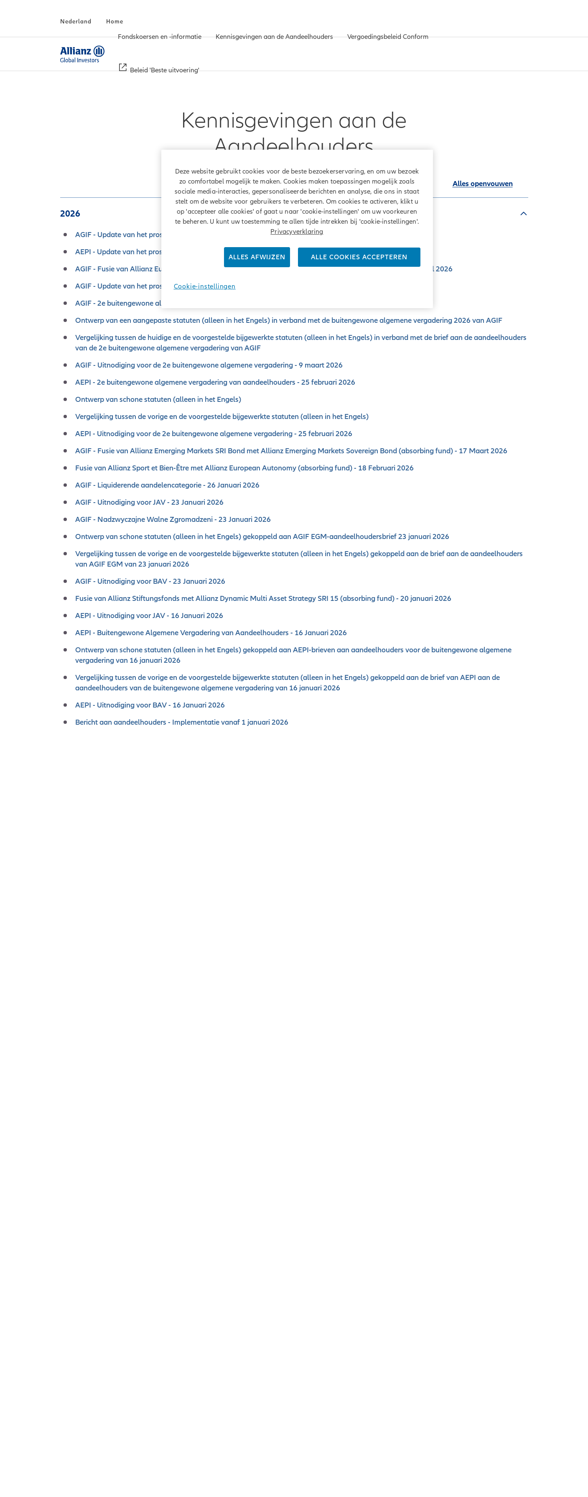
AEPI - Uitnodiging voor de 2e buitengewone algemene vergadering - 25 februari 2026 (213, 433)
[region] (297, 229)
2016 (70, 1154)
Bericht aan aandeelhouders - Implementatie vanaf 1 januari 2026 (181, 722)
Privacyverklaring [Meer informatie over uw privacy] (296, 231)
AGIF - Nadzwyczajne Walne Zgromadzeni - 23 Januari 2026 (173, 519)
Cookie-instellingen (205, 286)
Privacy (208, 1474)
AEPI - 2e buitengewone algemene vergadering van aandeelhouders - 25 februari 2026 (215, 382)
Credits (177, 1474)
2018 (70, 1090)
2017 (70, 1122)
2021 (70, 993)
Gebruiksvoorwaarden (263, 1474)
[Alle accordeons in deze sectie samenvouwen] (482, 183)
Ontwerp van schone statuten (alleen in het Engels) (158, 399)
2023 (70, 929)
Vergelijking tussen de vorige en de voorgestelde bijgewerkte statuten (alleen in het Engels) (222, 416)
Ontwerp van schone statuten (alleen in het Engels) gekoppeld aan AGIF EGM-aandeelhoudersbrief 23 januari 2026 (262, 536)
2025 (70, 864)
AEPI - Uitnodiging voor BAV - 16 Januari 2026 (150, 705)
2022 (70, 961)
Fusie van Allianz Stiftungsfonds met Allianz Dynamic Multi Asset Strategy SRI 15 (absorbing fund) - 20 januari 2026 (263, 598)
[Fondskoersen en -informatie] (159, 38)
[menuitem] (160, 37)
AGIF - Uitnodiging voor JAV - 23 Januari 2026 (149, 502)
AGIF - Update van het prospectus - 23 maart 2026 (156, 286)
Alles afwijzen (257, 257)
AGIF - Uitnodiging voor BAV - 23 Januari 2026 (150, 581)
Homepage (510, 1474)
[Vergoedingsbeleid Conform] (387, 38)
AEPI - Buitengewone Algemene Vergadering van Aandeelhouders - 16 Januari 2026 (211, 632)
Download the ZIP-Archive (294, 1233)
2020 (70, 1025)
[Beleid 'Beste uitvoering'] (164, 71)
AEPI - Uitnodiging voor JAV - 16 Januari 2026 (149, 615)
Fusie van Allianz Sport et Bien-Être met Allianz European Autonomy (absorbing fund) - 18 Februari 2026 (244, 468)
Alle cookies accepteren (359, 257)
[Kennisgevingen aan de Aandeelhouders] (274, 38)
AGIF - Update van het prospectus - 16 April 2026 (154, 234)
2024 (70, 897)
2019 (70, 1057)
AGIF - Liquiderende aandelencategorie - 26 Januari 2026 (167, 485)
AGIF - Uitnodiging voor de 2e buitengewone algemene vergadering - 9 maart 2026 (209, 365)
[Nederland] (76, 21)
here (421, 1281)
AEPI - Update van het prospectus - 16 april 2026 (154, 251)
